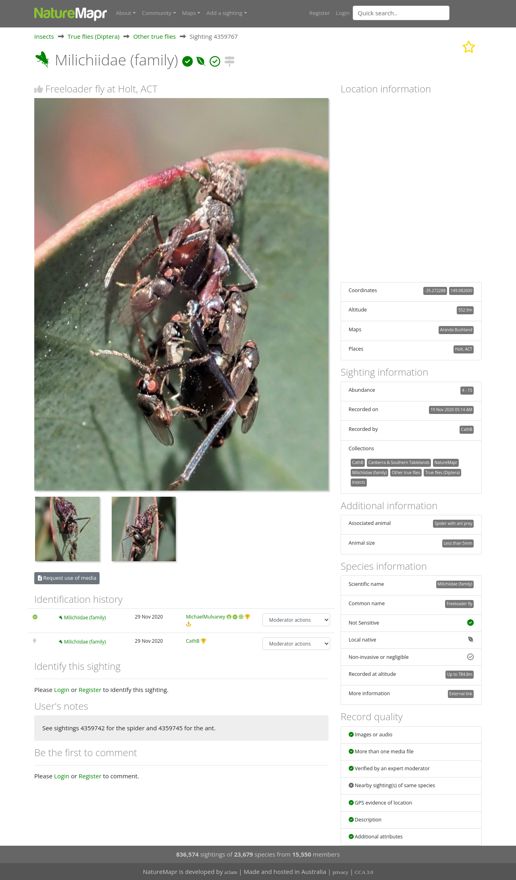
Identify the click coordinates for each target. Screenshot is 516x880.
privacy (340, 872)
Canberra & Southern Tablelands (398, 462)
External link (460, 693)
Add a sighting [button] (224, 13)
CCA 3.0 (364, 872)
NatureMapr (446, 462)
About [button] (123, 13)
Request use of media (67, 577)
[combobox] (417, 13)
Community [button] (156, 13)
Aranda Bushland (456, 329)
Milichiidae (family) (85, 617)
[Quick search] (401, 13)
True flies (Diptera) (94, 36)
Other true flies (154, 36)
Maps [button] (189, 13)
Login (343, 13)
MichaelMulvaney (205, 616)
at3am (231, 872)
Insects (44, 36)
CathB (193, 640)
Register (319, 13)
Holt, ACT (463, 349)
